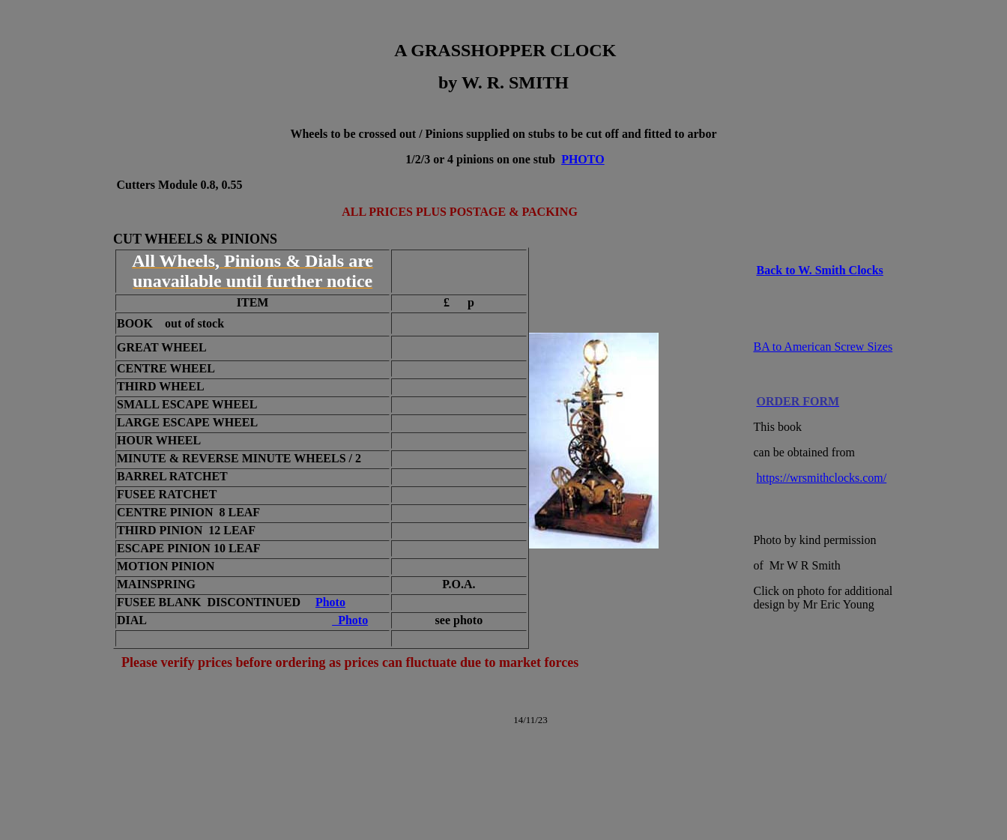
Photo (330, 602)
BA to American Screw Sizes (822, 346)
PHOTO (583, 159)
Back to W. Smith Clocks (819, 270)
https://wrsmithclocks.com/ (821, 477)
